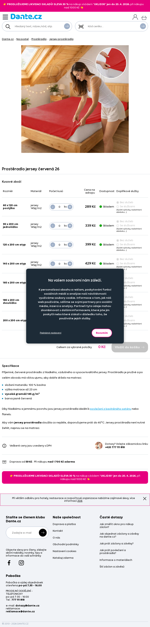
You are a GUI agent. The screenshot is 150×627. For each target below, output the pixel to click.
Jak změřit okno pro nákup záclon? (117, 526)
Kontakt (58, 531)
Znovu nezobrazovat (144, 499)
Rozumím (102, 332)
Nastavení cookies (64, 551)
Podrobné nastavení (50, 332)
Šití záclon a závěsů (112, 566)
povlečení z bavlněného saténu (110, 409)
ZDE (79, 501)
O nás (56, 537)
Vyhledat (67, 26)
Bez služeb (124, 202)
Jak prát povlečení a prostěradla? (113, 552)
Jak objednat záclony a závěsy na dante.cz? (119, 535)
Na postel (22, 39)
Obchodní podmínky (66, 544)
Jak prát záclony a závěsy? (116, 543)
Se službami (125, 206)
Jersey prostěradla (61, 39)
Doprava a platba (64, 524)
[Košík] (144, 17)
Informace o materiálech (116, 560)
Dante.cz (8, 39)
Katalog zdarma (63, 558)
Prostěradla (38, 39)
